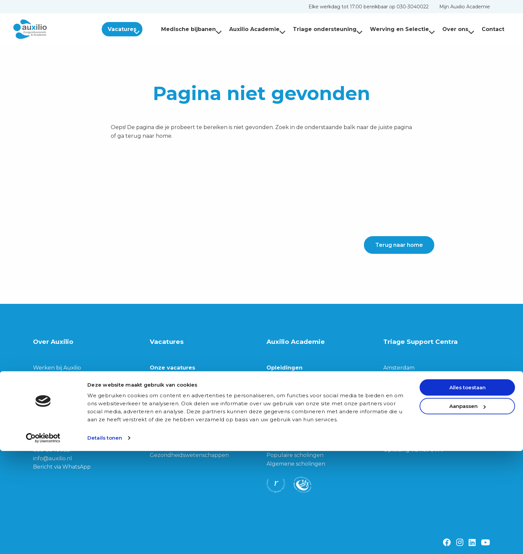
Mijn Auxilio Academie (464, 7)
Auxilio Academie (257, 29)
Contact (493, 29)
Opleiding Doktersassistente (304, 398)
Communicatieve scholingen (305, 446)
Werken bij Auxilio (57, 368)
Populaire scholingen (295, 455)
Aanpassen (467, 509)
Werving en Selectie (402, 29)
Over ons (458, 29)
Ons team (46, 393)
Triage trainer (168, 381)
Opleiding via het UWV (413, 450)
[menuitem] (368, 6)
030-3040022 (51, 450)
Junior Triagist (168, 429)
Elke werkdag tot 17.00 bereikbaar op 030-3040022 (369, 7)
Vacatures (135, 29)
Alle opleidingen (288, 381)
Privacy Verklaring (407, 416)
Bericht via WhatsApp (62, 467)
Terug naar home (399, 245)
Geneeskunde (169, 438)
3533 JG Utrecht (55, 441)
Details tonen (104, 541)
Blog (39, 402)
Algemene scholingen (296, 464)
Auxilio (46, 29)
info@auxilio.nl (52, 458)
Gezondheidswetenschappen (189, 455)
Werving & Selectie (58, 376)
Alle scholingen (287, 429)
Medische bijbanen (191, 29)
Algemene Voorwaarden (416, 433)
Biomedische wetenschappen (189, 446)
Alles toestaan (467, 490)
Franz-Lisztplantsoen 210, (66, 433)
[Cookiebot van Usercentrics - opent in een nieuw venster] (43, 541)
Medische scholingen (295, 438)
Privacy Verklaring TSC (413, 424)
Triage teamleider (173, 398)
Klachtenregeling (406, 441)
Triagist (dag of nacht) (179, 390)
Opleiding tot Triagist (295, 390)
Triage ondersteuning (328, 29)
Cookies (393, 407)
